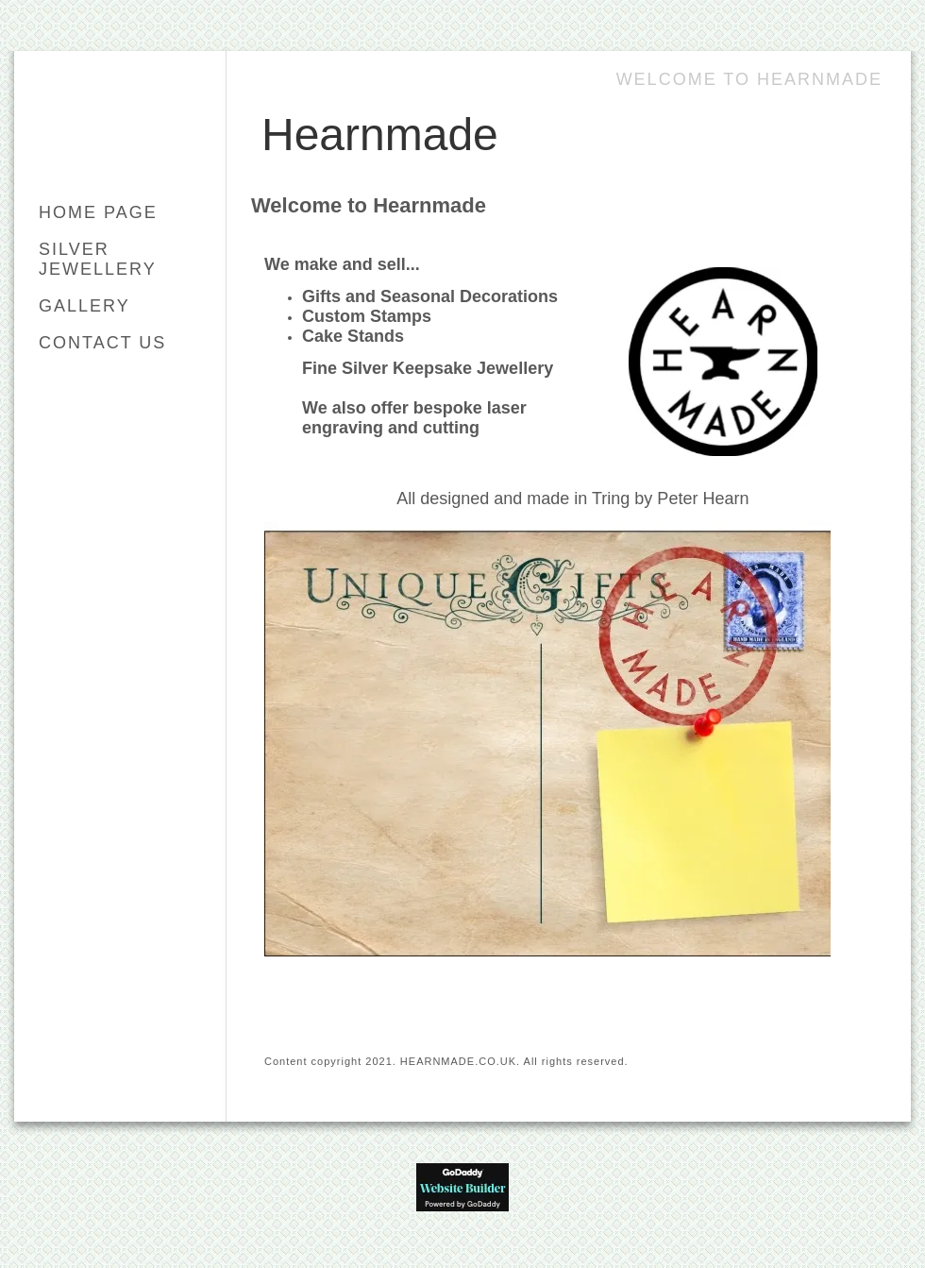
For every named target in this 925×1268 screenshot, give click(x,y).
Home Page (98, 212)
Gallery (84, 305)
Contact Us (102, 342)
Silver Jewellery (98, 259)
